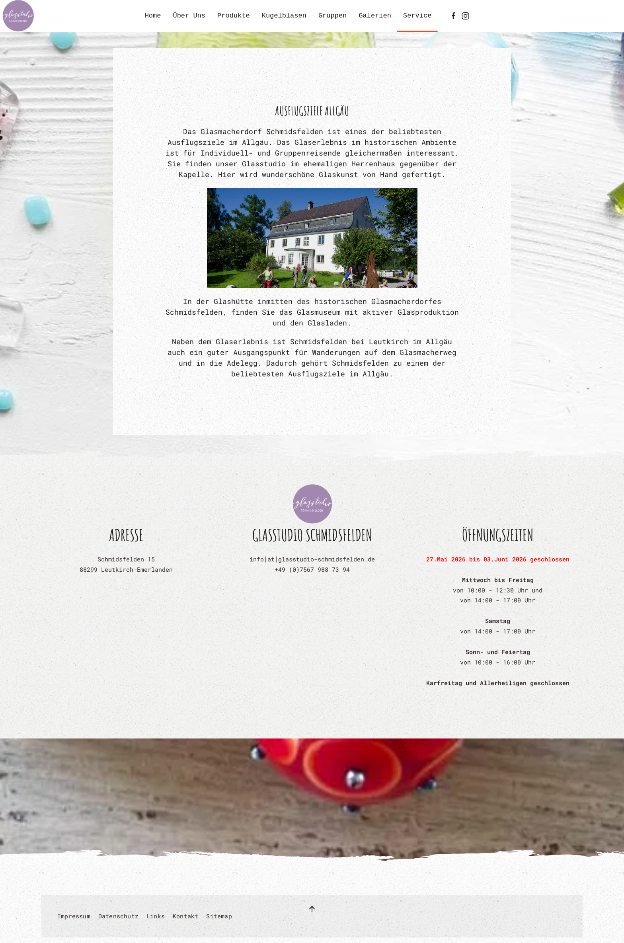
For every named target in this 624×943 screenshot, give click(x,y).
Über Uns (189, 15)
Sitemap (219, 916)
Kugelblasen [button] (284, 15)
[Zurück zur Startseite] (18, 16)
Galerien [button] (375, 15)
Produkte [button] (233, 15)
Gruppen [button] (332, 15)
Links (155, 916)
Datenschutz (118, 916)
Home (153, 15)
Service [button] (417, 15)
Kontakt (185, 916)
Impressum (73, 916)
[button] (312, 909)
